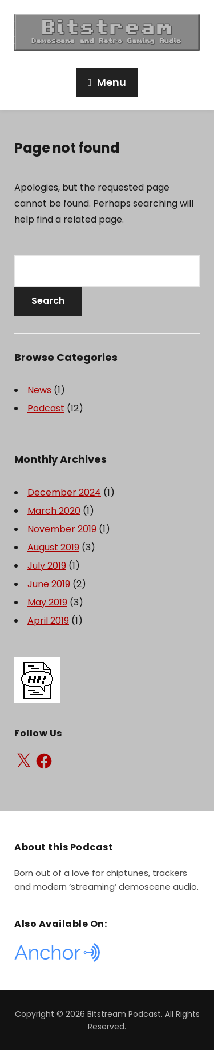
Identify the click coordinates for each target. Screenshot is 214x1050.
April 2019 (48, 620)
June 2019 (48, 584)
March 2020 (53, 510)
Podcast (45, 408)
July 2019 (46, 565)
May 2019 (47, 602)
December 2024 (64, 492)
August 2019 (53, 547)
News (39, 390)
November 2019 (61, 529)
